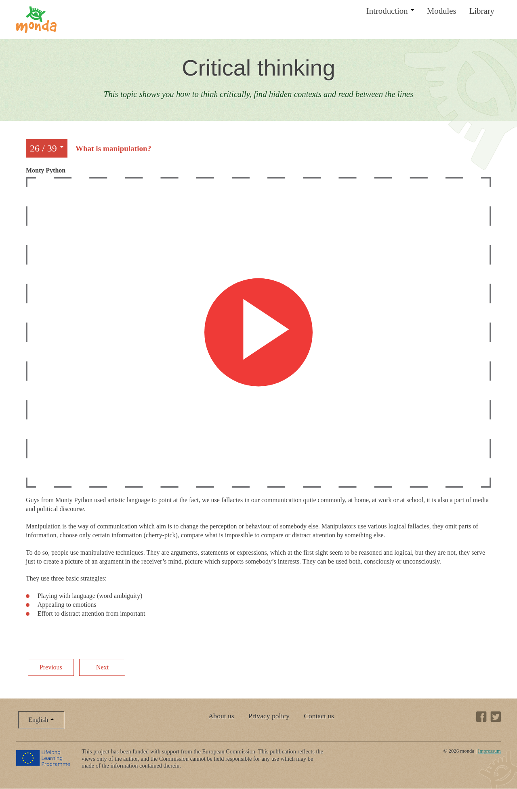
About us (221, 716)
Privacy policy (269, 716)
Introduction (390, 10)
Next (102, 667)
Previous (51, 667)
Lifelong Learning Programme (44, 757)
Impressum (489, 751)
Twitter (495, 716)
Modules (441, 10)
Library (481, 10)
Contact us (319, 716)
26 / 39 (46, 148)
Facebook (481, 716)
